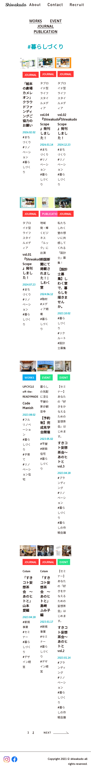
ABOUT (35, 4)
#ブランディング (62, 482)
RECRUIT (76, 4)
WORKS (35, 21)
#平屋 (44, 443)
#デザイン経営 (27, 661)
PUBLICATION (45, 31)
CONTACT (55, 4)
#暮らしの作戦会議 (62, 527)
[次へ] (56, 732)
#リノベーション (27, 152)
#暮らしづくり (27, 167)
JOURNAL (45, 26)
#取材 (44, 299)
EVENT (56, 21)
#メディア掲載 (44, 309)
